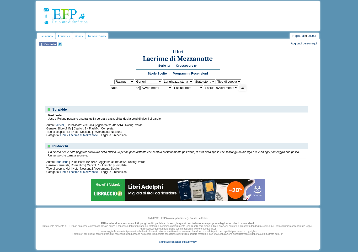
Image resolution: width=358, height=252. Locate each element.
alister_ (61, 125)
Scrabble (59, 109)
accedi (312, 36)
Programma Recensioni (190, 73)
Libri (178, 51)
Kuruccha (62, 162)
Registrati (298, 36)
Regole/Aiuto (97, 36)
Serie (164, 65)
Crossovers (187, 65)
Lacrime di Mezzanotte (178, 59)
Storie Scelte (157, 73)
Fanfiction (46, 36)
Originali (64, 36)
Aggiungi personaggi (304, 43)
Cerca (79, 36)
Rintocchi (60, 146)
